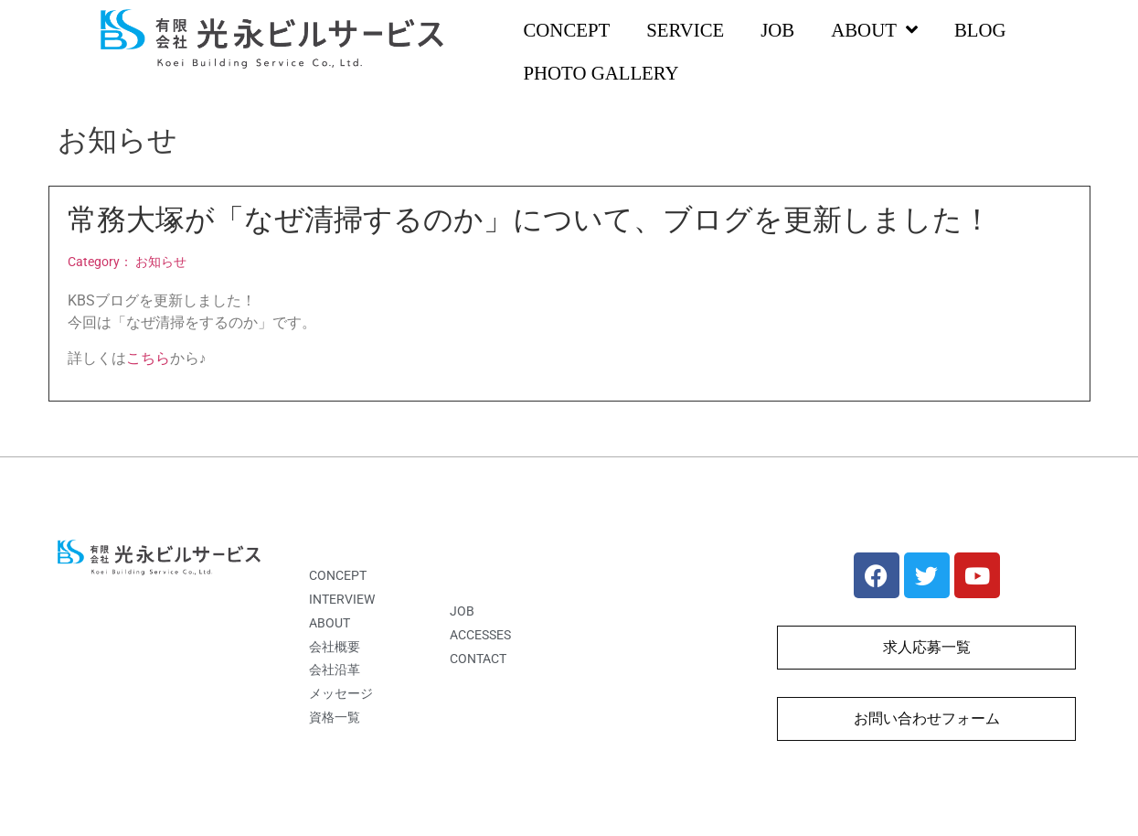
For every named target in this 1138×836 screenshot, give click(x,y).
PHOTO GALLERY (600, 72)
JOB (777, 29)
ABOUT (874, 30)
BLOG (980, 29)
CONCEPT (566, 29)
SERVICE (685, 29)
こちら (148, 358)
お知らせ (160, 262)
